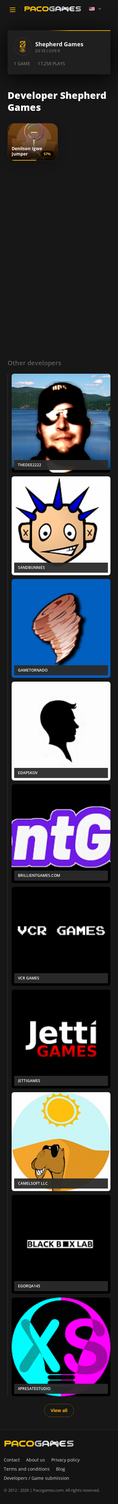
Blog (60, 1469)
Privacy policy (65, 1460)
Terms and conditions (27, 1469)
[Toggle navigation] (12, 9)
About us (35, 1460)
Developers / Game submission (36, 1478)
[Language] (95, 9)
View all (59, 1410)
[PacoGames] (39, 1443)
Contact (12, 1460)
